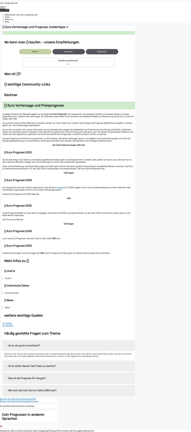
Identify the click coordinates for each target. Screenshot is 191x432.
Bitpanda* (102, 51)
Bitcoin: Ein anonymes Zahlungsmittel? (18, 399)
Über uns (9, 19)
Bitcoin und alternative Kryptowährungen (19, 401)
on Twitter (7, 323)
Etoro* (35, 51)
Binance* (68, 51)
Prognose (60, 187)
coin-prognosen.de (8, 3)
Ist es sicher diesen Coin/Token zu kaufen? (31, 366)
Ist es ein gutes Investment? (23, 345)
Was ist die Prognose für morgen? (26, 378)
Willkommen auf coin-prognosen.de (21, 15)
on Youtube (7, 325)
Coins (7, 17)
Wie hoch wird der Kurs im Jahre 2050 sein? (31, 390)
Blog (7, 22)
